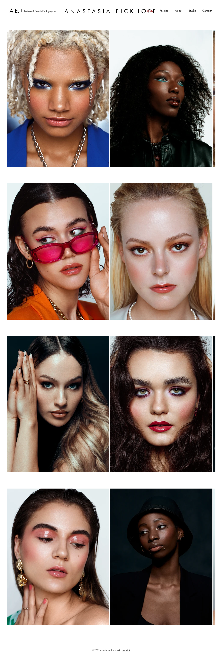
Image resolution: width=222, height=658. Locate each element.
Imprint (126, 650)
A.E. (14, 10)
